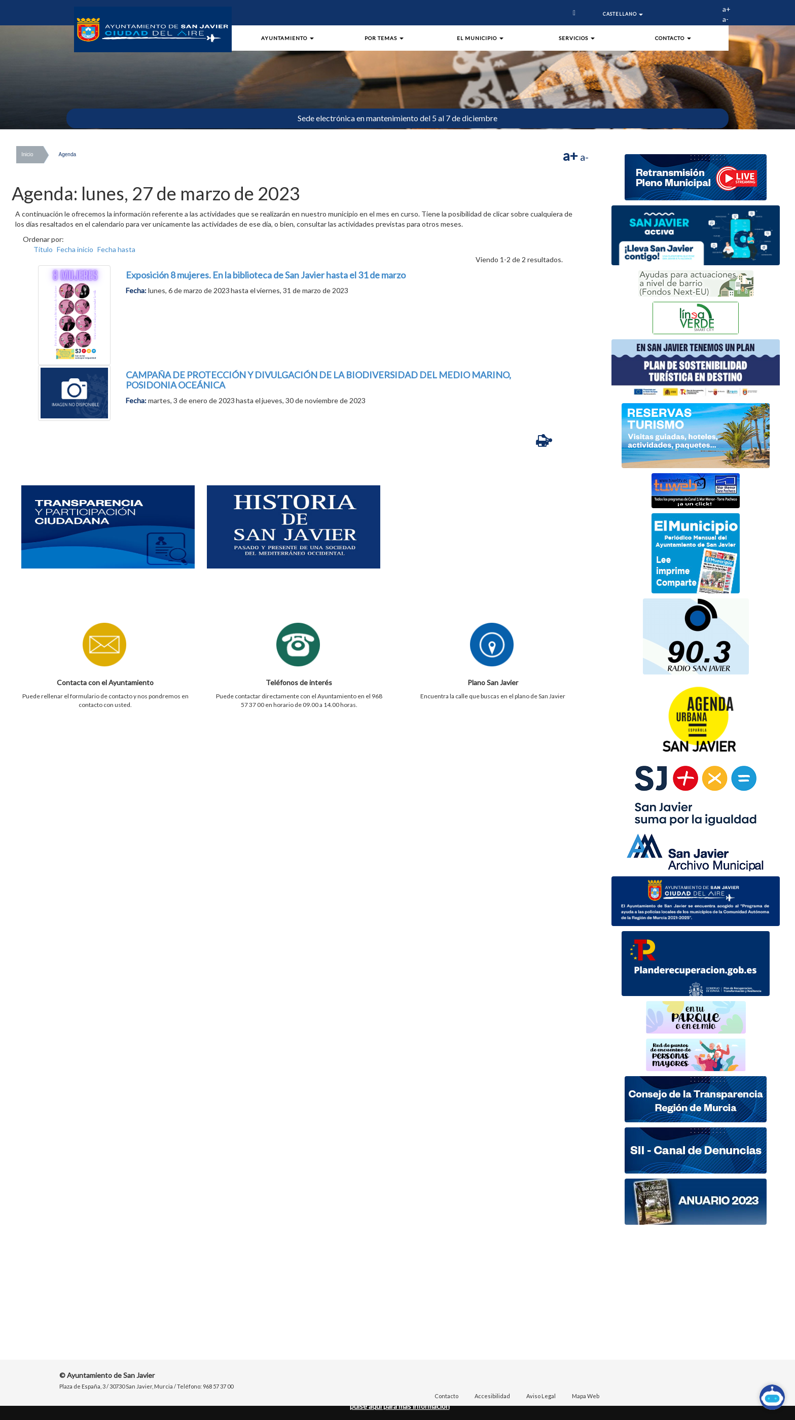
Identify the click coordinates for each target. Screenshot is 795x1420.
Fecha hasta (116, 249)
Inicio (27, 154)
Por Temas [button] (384, 38)
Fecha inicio (75, 249)
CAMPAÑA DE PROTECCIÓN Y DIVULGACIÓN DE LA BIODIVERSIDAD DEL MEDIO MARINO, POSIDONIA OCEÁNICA (318, 379)
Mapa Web (585, 1396)
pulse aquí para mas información (400, 1406)
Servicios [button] (577, 38)
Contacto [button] (673, 38)
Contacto (446, 1396)
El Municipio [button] (480, 38)
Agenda (67, 154)
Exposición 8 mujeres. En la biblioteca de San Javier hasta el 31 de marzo (266, 274)
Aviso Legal (541, 1396)
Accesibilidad (492, 1396)
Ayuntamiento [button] (287, 38)
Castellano (623, 14)
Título (43, 249)
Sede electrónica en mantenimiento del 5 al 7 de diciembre (397, 118)
